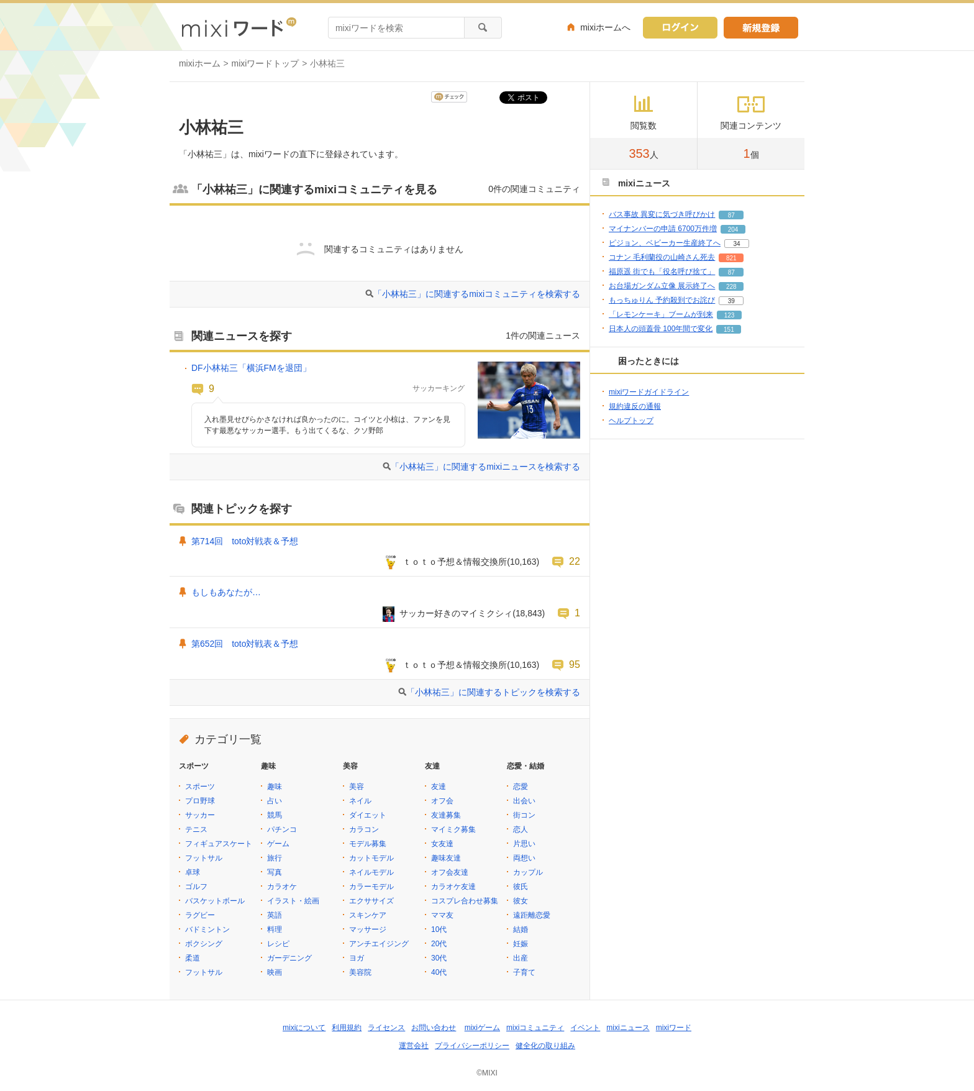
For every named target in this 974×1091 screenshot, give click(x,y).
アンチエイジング (379, 943)
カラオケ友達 (453, 886)
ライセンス (386, 1027)
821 (731, 258)
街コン (524, 815)
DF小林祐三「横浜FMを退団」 (251, 368)
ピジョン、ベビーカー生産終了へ (665, 243)
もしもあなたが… (226, 592)
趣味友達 (446, 858)
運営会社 (414, 1045)
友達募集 (446, 815)
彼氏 (520, 886)
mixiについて (304, 1027)
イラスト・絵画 (293, 901)
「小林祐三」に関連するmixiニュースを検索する (485, 467)
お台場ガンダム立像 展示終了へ (662, 285)
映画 (274, 972)
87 (731, 215)
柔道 (192, 958)
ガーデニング (289, 958)
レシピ (278, 943)
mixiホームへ (605, 27)
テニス (196, 829)
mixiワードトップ (265, 63)
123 (729, 315)
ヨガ (356, 958)
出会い (524, 801)
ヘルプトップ (631, 420)
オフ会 (442, 801)
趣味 (274, 786)
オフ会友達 (449, 872)
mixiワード (673, 1027)
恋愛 (520, 786)
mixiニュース (627, 1027)
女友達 (442, 843)
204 (733, 229)
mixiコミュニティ (535, 1027)
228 (731, 286)
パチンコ (282, 829)
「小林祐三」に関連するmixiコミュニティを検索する (476, 294)
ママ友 (442, 915)
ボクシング (203, 943)
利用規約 (347, 1027)
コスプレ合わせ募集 (464, 901)
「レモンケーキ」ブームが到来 (661, 314)
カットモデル (371, 858)
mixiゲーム (482, 1027)
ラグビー (200, 915)
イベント (585, 1027)
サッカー (200, 815)
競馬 (274, 815)
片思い (524, 843)
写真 (274, 872)
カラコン (364, 829)
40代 (439, 972)
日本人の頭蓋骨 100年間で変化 (660, 328)
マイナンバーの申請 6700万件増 (663, 228)
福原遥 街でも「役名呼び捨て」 (662, 271)
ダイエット (367, 815)
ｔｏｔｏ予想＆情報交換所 (455, 562)
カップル (528, 872)
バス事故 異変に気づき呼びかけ (662, 214)
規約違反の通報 (635, 406)
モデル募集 (367, 843)
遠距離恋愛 (531, 915)
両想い (524, 858)
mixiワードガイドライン (649, 392)
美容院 (360, 972)
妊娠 (520, 943)
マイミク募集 (453, 829)
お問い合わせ (433, 1027)
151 (729, 329)
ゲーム (278, 843)
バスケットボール (215, 901)
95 (574, 664)
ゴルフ (196, 886)
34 (736, 243)
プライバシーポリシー (472, 1045)
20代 (439, 943)
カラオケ (282, 886)
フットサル (203, 858)
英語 (274, 915)
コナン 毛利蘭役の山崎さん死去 (662, 257)
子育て (524, 972)
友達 (438, 786)
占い (274, 801)
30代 (439, 958)
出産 (520, 958)
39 (731, 301)
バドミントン (207, 929)
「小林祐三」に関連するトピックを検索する (493, 692)
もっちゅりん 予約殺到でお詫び (662, 300)
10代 (439, 929)
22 (574, 561)
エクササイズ (371, 901)
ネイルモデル (371, 872)
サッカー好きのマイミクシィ (455, 613)
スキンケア (367, 915)
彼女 (520, 901)
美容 (356, 786)
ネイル (360, 801)
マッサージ (367, 929)
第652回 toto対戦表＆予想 (244, 644)
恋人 (520, 829)
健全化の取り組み (545, 1045)
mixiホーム (200, 63)
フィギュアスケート (218, 843)
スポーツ (200, 786)
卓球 (192, 872)
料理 (274, 929)
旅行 (274, 858)
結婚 (520, 929)
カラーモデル (371, 886)
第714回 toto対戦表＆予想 (244, 541)
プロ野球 (200, 801)
